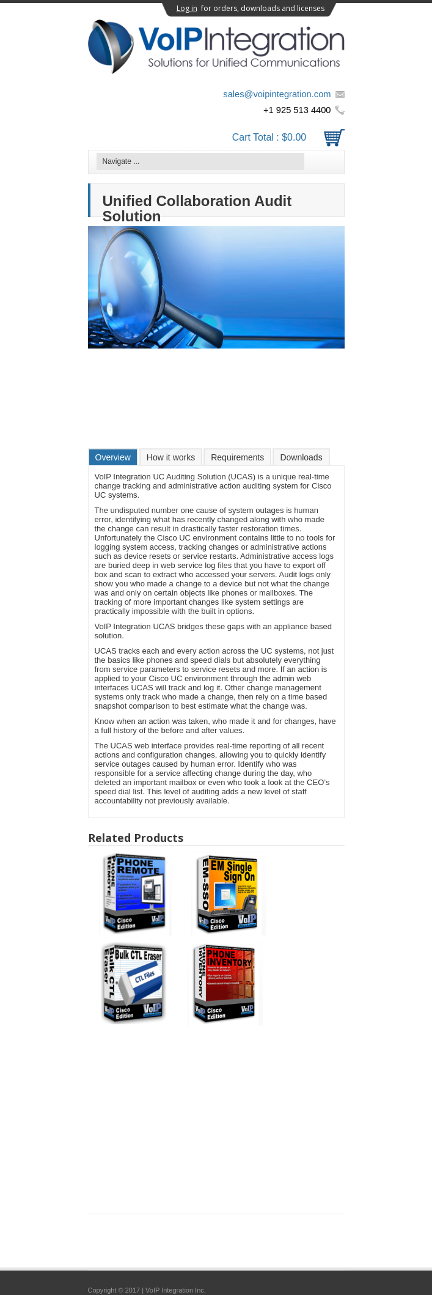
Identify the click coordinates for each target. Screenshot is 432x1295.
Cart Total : (288, 137)
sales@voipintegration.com (277, 94)
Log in (187, 8)
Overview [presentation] (113, 457)
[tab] (113, 457)
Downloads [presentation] (301, 457)
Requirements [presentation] (237, 457)
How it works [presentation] (171, 457)
